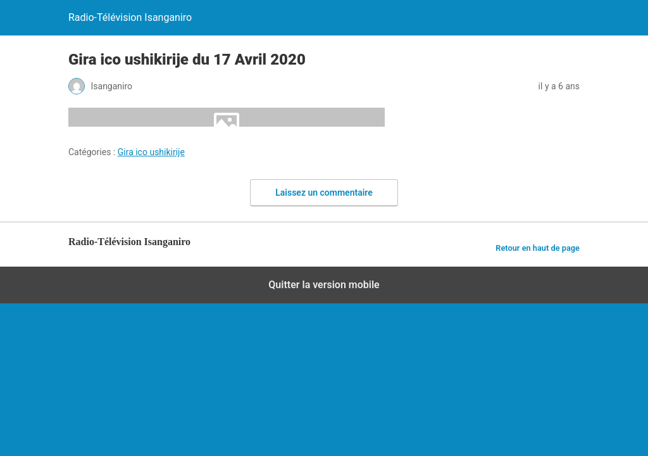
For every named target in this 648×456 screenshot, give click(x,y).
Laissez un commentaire (324, 192)
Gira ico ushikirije (151, 152)
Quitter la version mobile (323, 285)
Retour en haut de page (537, 248)
